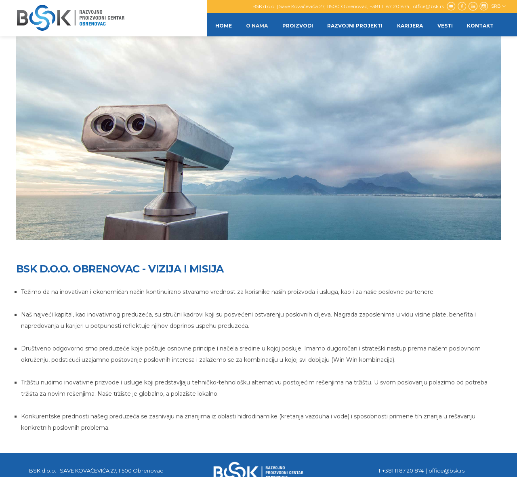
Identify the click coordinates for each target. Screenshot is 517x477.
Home (212, 24)
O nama (247, 24)
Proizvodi (289, 24)
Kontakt (479, 24)
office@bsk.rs (429, 6)
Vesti (442, 24)
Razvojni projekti (348, 24)
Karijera (405, 24)
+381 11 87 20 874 (390, 6)
